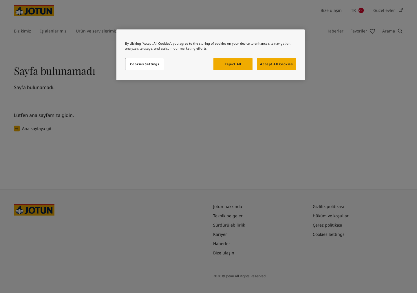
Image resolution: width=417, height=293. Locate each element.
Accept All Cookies (276, 64)
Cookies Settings (144, 64)
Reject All (232, 64)
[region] (210, 54)
